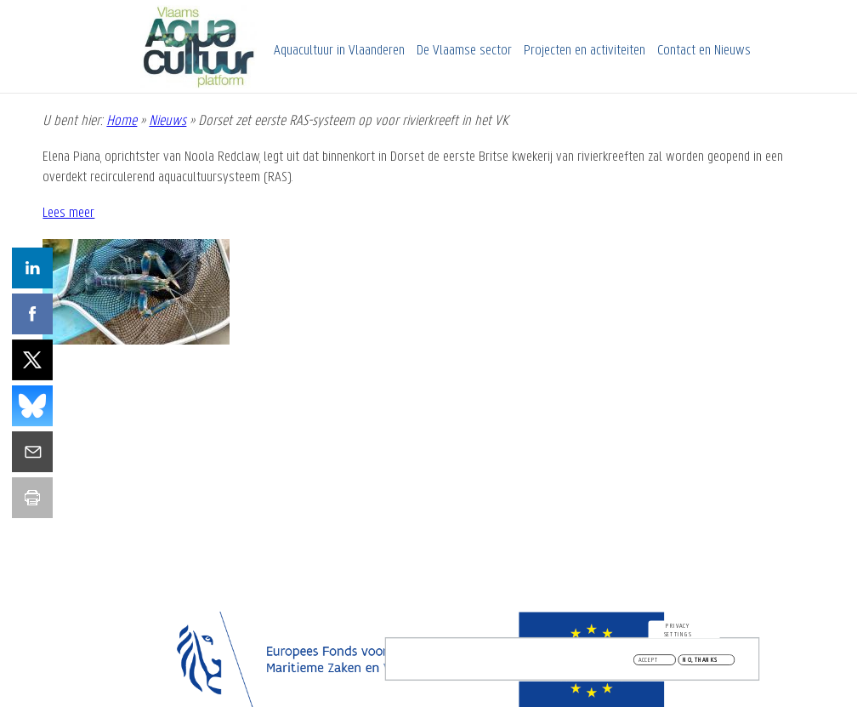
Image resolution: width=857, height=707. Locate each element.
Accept (648, 662)
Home (121, 121)
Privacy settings (678, 633)
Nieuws (167, 121)
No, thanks (700, 662)
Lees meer (68, 213)
